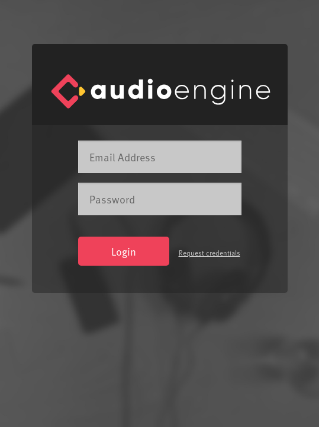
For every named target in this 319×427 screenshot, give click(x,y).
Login (123, 251)
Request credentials (209, 252)
